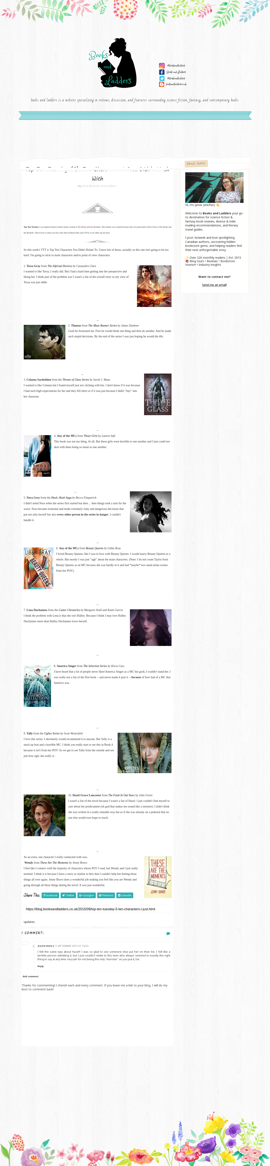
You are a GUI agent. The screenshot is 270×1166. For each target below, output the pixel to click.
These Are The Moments (54, 862)
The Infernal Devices (60, 266)
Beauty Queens (94, 548)
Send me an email (214, 285)
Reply (40, 966)
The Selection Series (95, 666)
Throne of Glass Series (75, 379)
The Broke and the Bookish (88, 227)
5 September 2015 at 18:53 (71, 946)
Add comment (31, 976)
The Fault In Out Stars (121, 795)
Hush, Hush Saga (61, 497)
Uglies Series (52, 733)
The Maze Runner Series (102, 325)
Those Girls (90, 435)
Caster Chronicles (69, 610)
